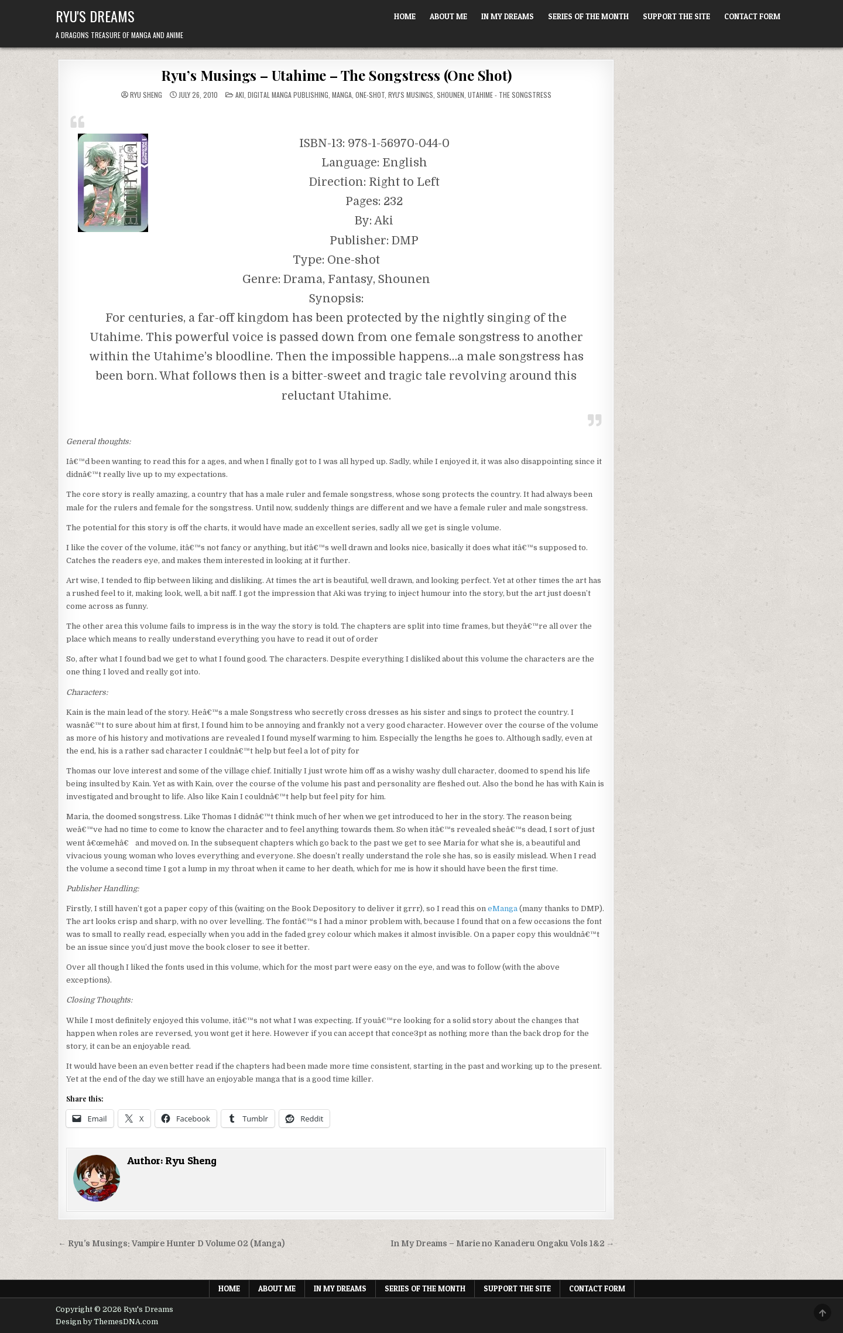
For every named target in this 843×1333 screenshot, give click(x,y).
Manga (342, 95)
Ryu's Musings (410, 95)
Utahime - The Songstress (509, 95)
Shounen (450, 95)
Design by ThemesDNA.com (107, 1322)
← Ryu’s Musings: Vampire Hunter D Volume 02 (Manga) (171, 1243)
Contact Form (752, 16)
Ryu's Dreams (95, 15)
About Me (448, 16)
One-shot (370, 95)
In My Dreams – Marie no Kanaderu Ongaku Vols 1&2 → (502, 1243)
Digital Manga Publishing (288, 95)
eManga (503, 908)
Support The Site (676, 16)
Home (405, 16)
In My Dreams (507, 16)
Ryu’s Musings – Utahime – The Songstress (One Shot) (336, 75)
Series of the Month (588, 16)
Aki (239, 95)
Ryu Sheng (146, 94)
